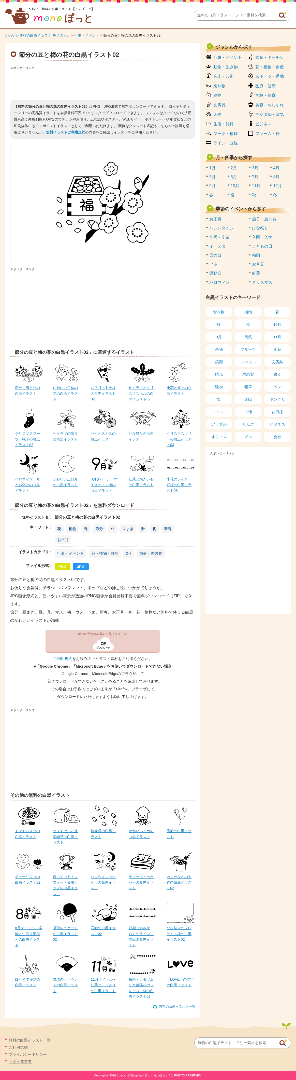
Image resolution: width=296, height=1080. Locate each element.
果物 (219, 349)
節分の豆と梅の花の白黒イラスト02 (102, 634)
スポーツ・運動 (269, 76)
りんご (248, 424)
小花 (277, 349)
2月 (129, 553)
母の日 (215, 255)
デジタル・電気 (269, 114)
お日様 (277, 412)
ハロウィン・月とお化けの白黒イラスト (27, 485)
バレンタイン (221, 228)
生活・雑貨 (223, 124)
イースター (219, 246)
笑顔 (219, 362)
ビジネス (263, 124)
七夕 (213, 264)
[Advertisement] (102, 83)
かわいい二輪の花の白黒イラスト (65, 393)
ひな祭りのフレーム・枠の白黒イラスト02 (179, 933)
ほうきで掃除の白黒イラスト (27, 982)
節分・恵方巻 (150, 553)
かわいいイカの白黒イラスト (141, 834)
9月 (212, 186)
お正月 (63, 539)
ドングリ (277, 399)
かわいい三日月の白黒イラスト (65, 482)
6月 (234, 177)
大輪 (248, 412)
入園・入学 (262, 237)
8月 (276, 177)
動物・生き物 (225, 67)
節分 (99, 528)
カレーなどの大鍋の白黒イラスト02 (179, 882)
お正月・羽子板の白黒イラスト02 (103, 393)
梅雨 (256, 255)
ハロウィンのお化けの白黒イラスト (103, 882)
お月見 (258, 264)
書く (277, 374)
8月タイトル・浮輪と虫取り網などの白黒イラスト (28, 936)
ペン (277, 387)
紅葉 (256, 273)
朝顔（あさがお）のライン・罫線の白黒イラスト (141, 936)
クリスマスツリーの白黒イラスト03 (179, 439)
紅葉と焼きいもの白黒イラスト (141, 482)
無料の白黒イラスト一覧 (177, 1006)
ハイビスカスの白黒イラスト (103, 436)
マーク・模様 (225, 133)
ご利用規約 (62, 659)
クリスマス (262, 282)
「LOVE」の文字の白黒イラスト (180, 982)
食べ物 (219, 312)
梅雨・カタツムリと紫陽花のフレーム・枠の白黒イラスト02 (141, 987)
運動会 (215, 273)
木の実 (248, 374)
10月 (235, 186)
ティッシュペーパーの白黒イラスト (141, 882)
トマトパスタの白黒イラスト (27, 834)
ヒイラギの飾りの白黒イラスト (65, 436)
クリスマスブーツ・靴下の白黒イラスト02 (27, 439)
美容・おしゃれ (269, 105)
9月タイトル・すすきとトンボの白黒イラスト (104, 485)
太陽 (248, 399)
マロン (219, 412)
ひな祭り (260, 228)
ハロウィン (219, 282)
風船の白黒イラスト (179, 834)
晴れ (219, 374)
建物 (217, 95)
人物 (217, 114)
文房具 (219, 105)
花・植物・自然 (105, 553)
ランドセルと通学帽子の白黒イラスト (65, 836)
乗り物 (219, 86)
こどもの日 (262, 246)
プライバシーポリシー (28, 1054)
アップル (219, 424)
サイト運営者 (20, 1061)
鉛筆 (248, 387)
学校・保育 (265, 95)
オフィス (219, 437)
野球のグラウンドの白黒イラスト (65, 985)
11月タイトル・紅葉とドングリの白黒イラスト (103, 985)
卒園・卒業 (219, 237)
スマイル (248, 362)
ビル (248, 437)
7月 (255, 177)
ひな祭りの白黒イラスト (141, 436)
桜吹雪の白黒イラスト (103, 834)
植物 (72, 528)
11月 (256, 186)
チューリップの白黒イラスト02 (27, 879)
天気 (248, 337)
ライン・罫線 (225, 143)
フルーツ (248, 349)
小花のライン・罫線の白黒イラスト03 (179, 485)
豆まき (128, 528)
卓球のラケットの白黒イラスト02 (65, 933)
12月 (277, 186)
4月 (276, 168)
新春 (168, 528)
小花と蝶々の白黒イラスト (179, 390)
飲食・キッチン (269, 57)
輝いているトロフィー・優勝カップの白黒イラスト (65, 885)
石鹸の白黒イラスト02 (103, 931)
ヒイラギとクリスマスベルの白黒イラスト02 (141, 393)
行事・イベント (86, 35)
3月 (255, 168)
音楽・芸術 (223, 76)
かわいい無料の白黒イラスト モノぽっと (37, 35)
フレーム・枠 (267, 133)
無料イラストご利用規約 (65, 132)
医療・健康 (265, 86)
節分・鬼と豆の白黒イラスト (27, 390)
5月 (212, 177)
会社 (277, 437)
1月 (212, 168)
